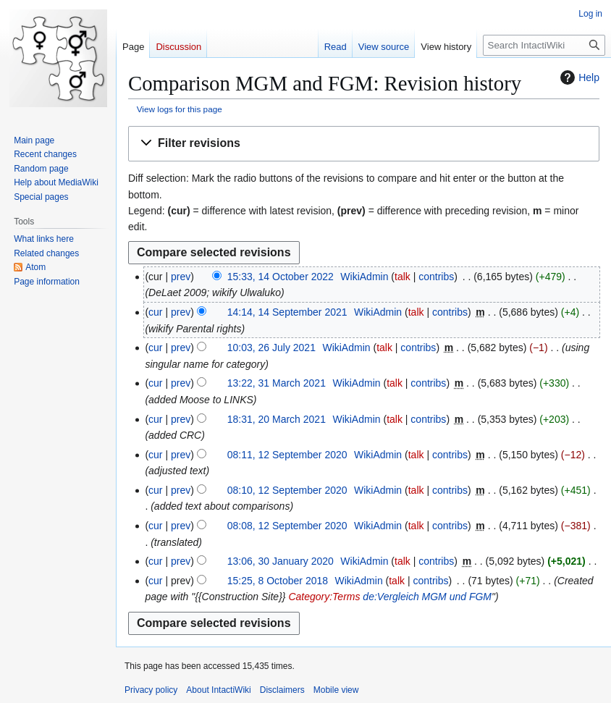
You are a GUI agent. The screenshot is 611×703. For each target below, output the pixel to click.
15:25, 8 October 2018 (277, 580)
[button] (363, 144)
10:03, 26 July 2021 (271, 347)
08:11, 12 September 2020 (287, 454)
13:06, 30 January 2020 (280, 561)
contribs (436, 276)
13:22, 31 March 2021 (276, 383)
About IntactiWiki (218, 690)
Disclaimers (282, 690)
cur (155, 312)
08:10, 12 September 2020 (287, 490)
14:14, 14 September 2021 (287, 312)
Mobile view (336, 690)
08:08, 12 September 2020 (287, 525)
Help (578, 77)
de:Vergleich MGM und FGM (427, 596)
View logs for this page (179, 109)
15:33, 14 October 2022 (280, 276)
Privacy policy (151, 690)
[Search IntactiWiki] (544, 45)
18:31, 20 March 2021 (276, 419)
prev (180, 276)
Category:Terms (324, 596)
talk (402, 276)
